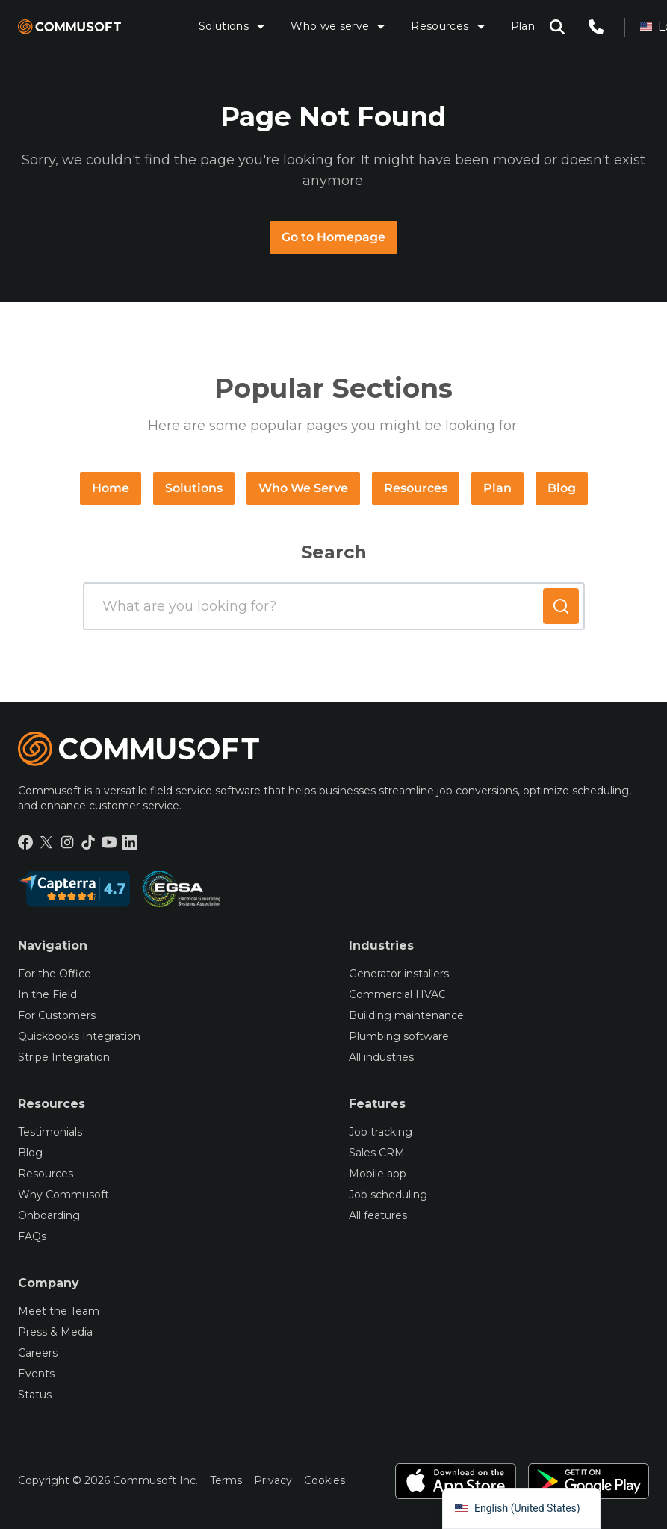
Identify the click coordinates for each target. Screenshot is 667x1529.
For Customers (57, 1015)
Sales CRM (377, 1152)
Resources (448, 26)
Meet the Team (58, 1311)
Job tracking (380, 1132)
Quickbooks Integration (79, 1036)
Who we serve (339, 26)
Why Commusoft (63, 1194)
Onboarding (49, 1215)
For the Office (54, 973)
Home (110, 488)
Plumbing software (399, 1036)
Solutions (233, 26)
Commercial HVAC (397, 994)
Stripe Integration (64, 1057)
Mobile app (377, 1173)
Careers (38, 1353)
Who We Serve (303, 488)
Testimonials (50, 1132)
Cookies (324, 1480)
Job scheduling (388, 1194)
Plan (523, 26)
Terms (226, 1480)
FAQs (32, 1236)
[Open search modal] (557, 26)
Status (35, 1394)
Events (36, 1373)
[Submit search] (561, 606)
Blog (561, 488)
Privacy (273, 1480)
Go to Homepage (333, 237)
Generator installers (399, 973)
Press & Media (55, 1332)
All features (378, 1215)
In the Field (47, 994)
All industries (381, 1057)
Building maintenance (406, 1015)
